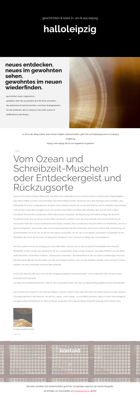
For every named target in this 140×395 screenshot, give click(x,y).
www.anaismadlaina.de (70, 374)
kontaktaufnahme (82, 391)
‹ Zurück (17, 151)
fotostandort (16, 334)
